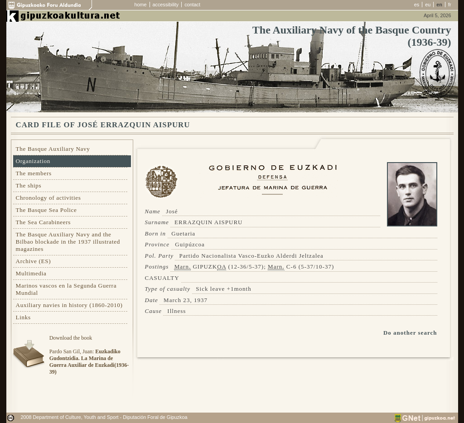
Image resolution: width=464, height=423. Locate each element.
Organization (33, 161)
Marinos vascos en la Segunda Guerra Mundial (66, 289)
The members (34, 173)
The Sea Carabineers (43, 222)
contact (192, 4)
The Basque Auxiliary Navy (53, 148)
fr (449, 4)
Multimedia (31, 273)
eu (427, 4)
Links (23, 317)
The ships (29, 185)
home (141, 4)
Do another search (410, 332)
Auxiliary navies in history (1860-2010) (69, 305)
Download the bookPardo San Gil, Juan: (89, 355)
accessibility (166, 4)
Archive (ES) (33, 261)
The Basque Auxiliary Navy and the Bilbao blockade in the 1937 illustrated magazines (68, 241)
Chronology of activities (48, 197)
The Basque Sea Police (46, 210)
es (416, 4)
